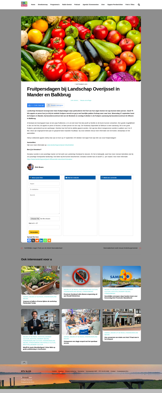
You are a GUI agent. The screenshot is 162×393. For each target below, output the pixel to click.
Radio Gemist (72, 4)
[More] (49, 244)
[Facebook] (29, 244)
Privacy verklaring (70, 375)
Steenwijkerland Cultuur (88, 293)
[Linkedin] (41, 244)
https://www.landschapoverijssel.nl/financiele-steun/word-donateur (49, 163)
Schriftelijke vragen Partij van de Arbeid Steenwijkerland (43, 252)
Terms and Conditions (59, 378)
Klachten (61, 375)
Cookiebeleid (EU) (122, 375)
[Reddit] (37, 244)
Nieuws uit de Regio (85, 104)
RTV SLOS (25, 381)
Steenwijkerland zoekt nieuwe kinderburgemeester (120, 252)
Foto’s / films (35, 9)
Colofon (54, 375)
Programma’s (59, 5)
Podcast (82, 4)
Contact (113, 375)
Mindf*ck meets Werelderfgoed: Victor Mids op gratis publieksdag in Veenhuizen (39, 352)
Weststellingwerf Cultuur (33, 348)
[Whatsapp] (45, 244)
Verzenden (34, 236)
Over (108, 4)
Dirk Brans (74, 104)
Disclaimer (81, 375)
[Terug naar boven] (24, 367)
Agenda (25, 301)
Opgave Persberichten (122, 5)
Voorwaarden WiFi (91, 375)
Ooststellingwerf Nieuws (120, 295)
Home (31, 4)
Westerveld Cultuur (47, 346)
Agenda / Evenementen (96, 4)
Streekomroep (43, 5)
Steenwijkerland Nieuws (73, 295)
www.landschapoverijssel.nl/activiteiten (60, 149)
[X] (33, 244)
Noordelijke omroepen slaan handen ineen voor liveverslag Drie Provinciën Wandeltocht (120, 301)
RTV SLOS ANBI (104, 375)
